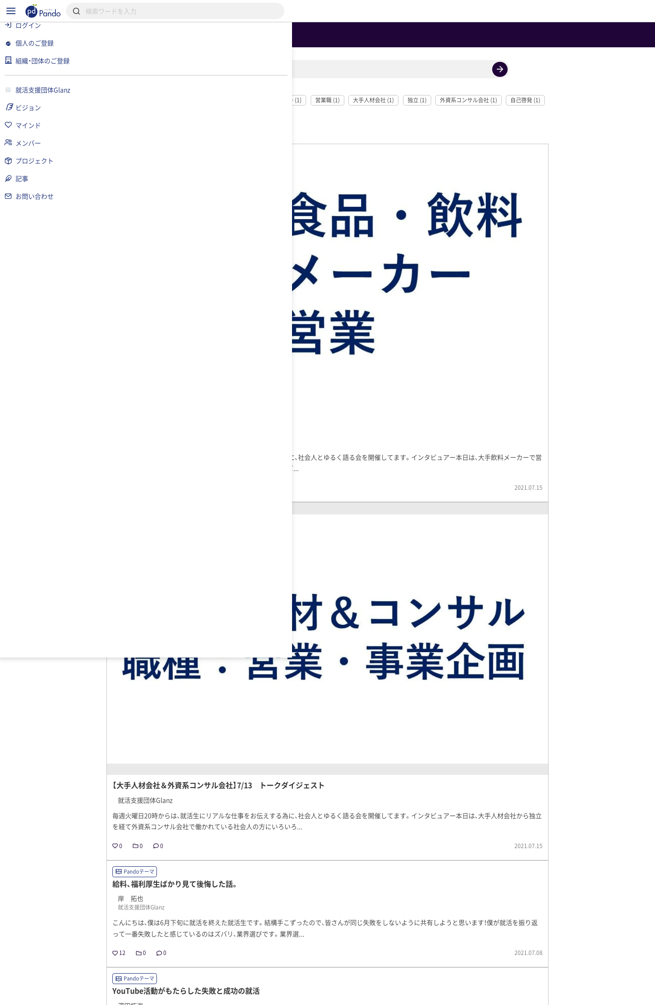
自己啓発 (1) (575, 135)
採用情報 (272, 961)
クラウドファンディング (348, 961)
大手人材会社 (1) (423, 135)
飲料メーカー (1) (331, 135)
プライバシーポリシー (236, 994)
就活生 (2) (285, 135)
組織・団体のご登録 (500, 961)
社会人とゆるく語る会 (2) (195, 135)
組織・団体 (216, 961)
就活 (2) (249, 135)
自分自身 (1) (261, 150)
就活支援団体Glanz (193, 904)
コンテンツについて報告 (379, 994)
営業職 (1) (377, 135)
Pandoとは (428, 961)
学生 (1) (298, 150)
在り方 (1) (219, 150)
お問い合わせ (306, 994)
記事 (167, 961)
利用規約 (170, 994)
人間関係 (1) (179, 150)
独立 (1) (467, 135)
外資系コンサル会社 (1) (518, 135)
